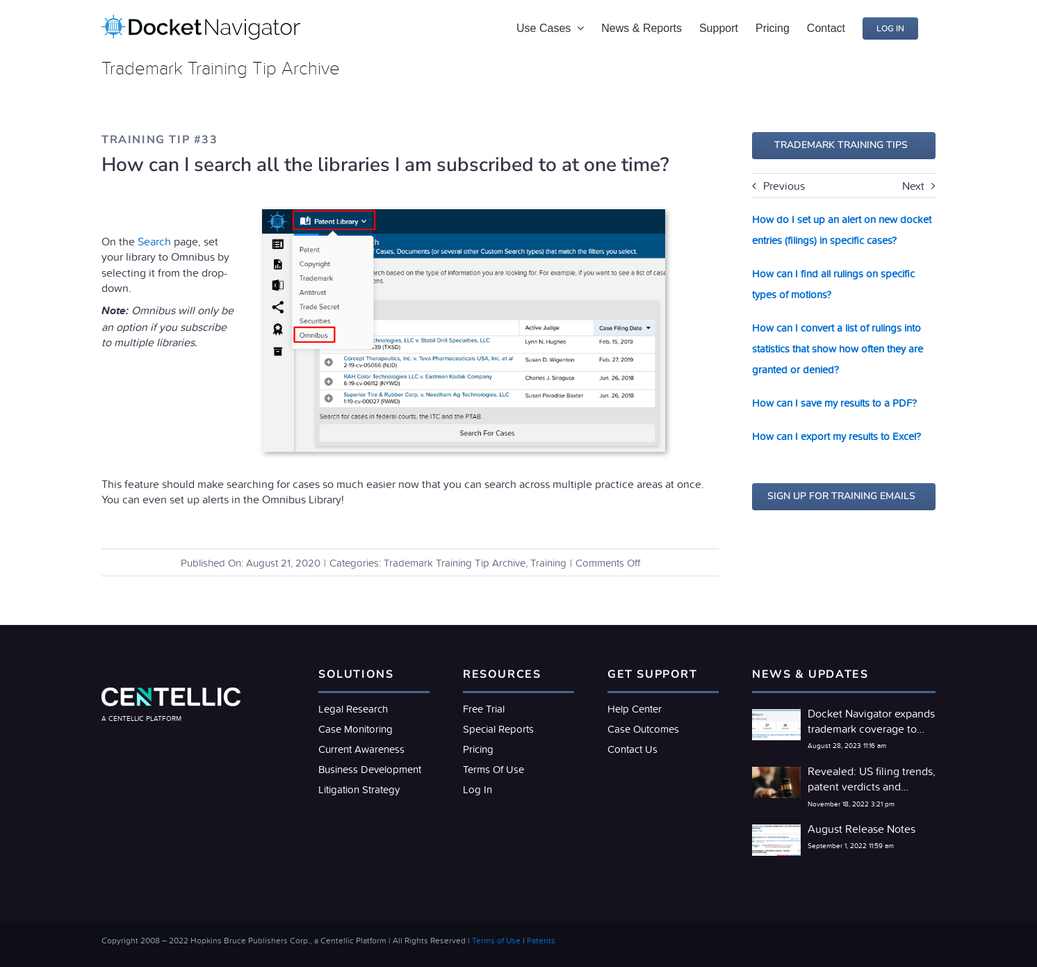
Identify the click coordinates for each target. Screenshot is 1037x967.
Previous (784, 185)
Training (548, 562)
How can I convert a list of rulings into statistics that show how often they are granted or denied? (837, 348)
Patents (541, 940)
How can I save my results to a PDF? (834, 403)
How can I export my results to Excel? (836, 436)
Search (154, 241)
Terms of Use (496, 940)
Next (913, 185)
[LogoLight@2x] (170, 693)
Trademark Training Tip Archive (454, 562)
